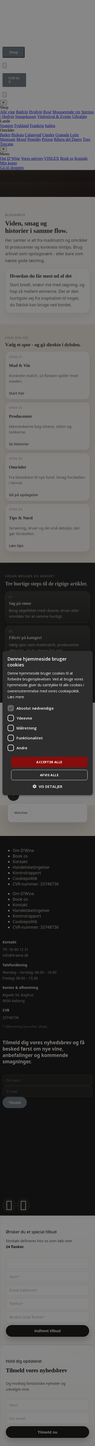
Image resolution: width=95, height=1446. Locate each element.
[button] (47, 786)
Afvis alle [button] (49, 775)
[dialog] (47, 723)
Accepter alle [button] (49, 761)
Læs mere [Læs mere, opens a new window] (15, 696)
